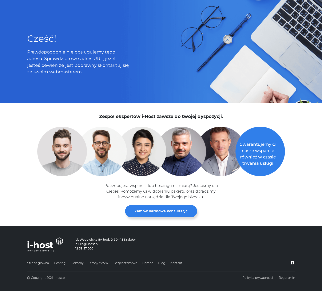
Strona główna (38, 263)
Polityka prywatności (257, 278)
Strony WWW (98, 263)
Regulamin (287, 278)
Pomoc (147, 263)
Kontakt (176, 263)
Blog (161, 263)
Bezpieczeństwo (125, 263)
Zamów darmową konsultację (161, 211)
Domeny (77, 263)
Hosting (60, 263)
